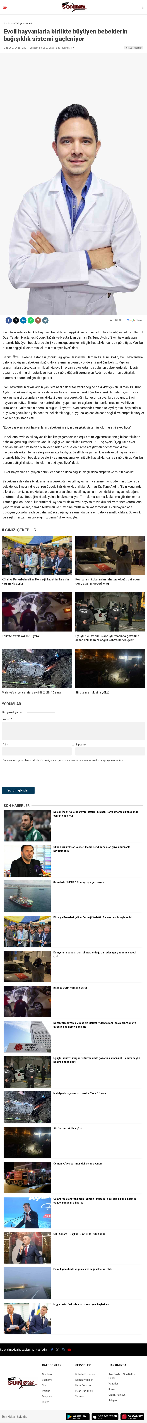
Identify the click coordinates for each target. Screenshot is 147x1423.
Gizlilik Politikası (117, 1394)
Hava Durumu (83, 1385)
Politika (46, 1390)
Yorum (7, 719)
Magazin (47, 1396)
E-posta (81, 744)
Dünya (45, 1402)
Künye (112, 1389)
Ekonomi (47, 1379)
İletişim (113, 1400)
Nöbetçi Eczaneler (85, 1374)
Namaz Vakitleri (84, 1379)
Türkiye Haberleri (133, 47)
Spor (44, 1385)
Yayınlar (80, 1396)
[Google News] (134, 320)
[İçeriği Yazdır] (45, 320)
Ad (5, 744)
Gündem (47, 1374)
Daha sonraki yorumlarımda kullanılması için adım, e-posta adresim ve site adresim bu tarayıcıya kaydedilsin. (63, 760)
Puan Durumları (84, 1390)
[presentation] (29, 774)
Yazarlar (113, 1383)
